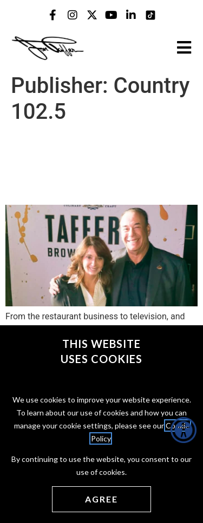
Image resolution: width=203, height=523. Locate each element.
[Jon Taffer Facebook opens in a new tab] (53, 15)
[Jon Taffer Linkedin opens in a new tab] (131, 15)
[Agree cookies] (101, 499)
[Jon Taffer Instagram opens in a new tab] (72, 15)
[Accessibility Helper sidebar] (184, 430)
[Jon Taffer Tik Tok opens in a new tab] (150, 15)
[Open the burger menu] (184, 47)
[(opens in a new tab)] (101, 303)
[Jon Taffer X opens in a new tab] (92, 15)
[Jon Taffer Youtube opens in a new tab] (111, 15)
